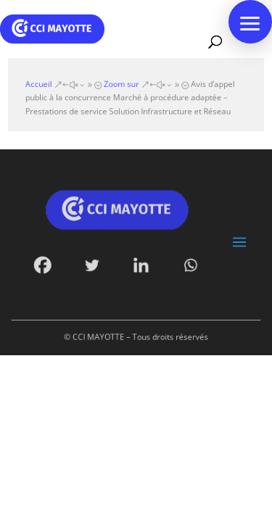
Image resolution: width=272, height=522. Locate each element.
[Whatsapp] (187, 263)
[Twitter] (94, 263)
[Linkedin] (141, 263)
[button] (250, 22)
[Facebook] (47, 263)
